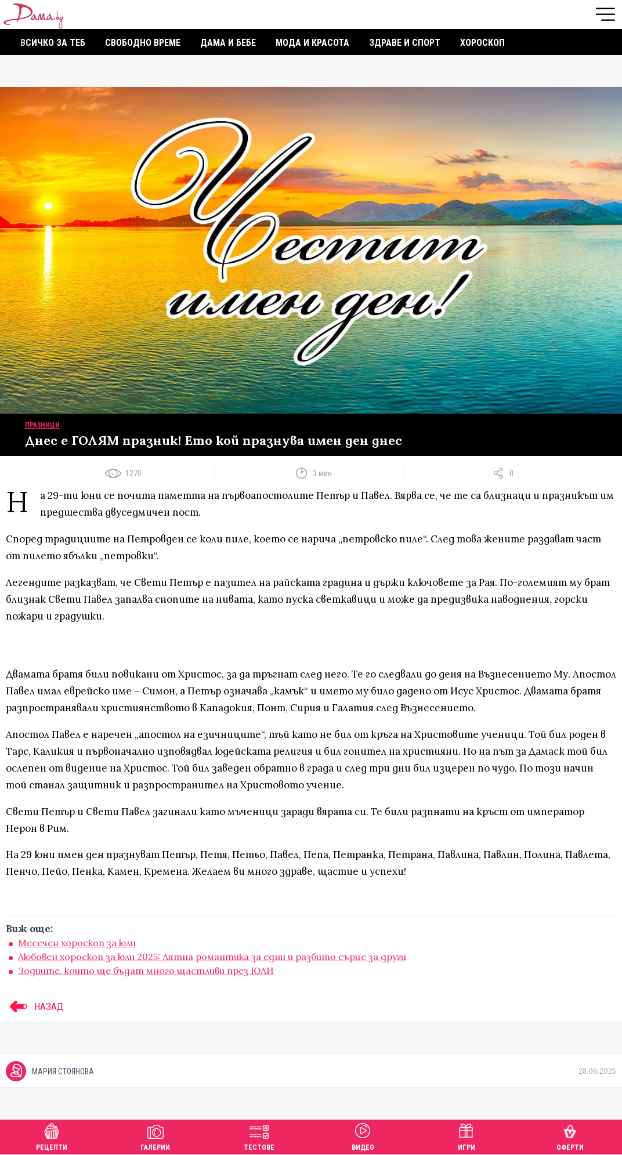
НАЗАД (35, 1006)
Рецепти (51, 1136)
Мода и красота (312, 42)
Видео (363, 1136)
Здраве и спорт (404, 42)
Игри (466, 1136)
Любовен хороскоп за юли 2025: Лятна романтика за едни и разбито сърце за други (212, 956)
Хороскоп (482, 42)
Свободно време (142, 42)
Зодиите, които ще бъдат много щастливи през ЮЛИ (146, 970)
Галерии (155, 1136)
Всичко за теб (52, 42)
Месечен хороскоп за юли (77, 942)
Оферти (570, 1136)
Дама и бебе (228, 42)
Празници (42, 425)
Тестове (259, 1136)
